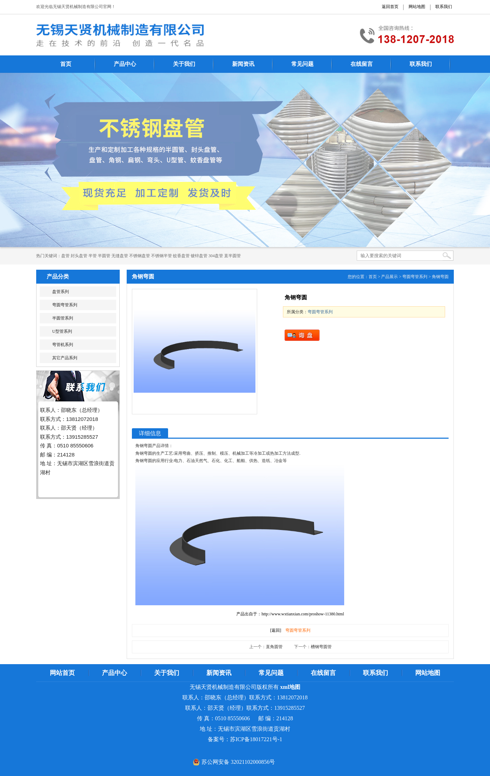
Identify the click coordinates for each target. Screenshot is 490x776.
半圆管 (104, 255)
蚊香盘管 (181, 255)
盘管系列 (60, 291)
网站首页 (62, 672)
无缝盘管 (119, 255)
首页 (65, 64)
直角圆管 (274, 646)
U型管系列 (62, 331)
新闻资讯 (243, 64)
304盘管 (215, 255)
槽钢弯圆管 (321, 646)
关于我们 (184, 64)
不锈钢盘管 (139, 255)
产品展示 (389, 276)
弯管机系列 (62, 344)
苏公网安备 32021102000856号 (238, 762)
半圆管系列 (62, 318)
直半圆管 (232, 255)
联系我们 (443, 6)
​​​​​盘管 (65, 255)
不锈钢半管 (161, 255)
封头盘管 (79, 255)
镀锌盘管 (199, 255)
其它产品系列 (64, 357)
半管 (92, 255)
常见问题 (302, 64)
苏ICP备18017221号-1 (256, 739)
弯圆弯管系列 (64, 304)
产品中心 (125, 64)
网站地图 (417, 6)
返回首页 (390, 6)
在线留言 (361, 64)
